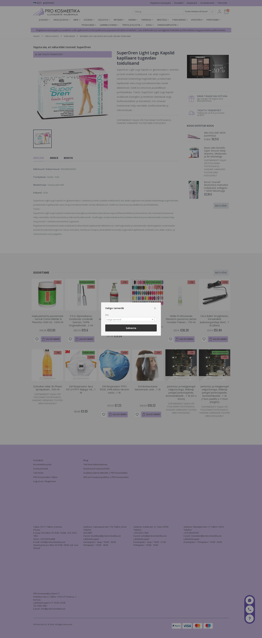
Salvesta (131, 328)
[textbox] (130, 319)
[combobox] (131, 319)
